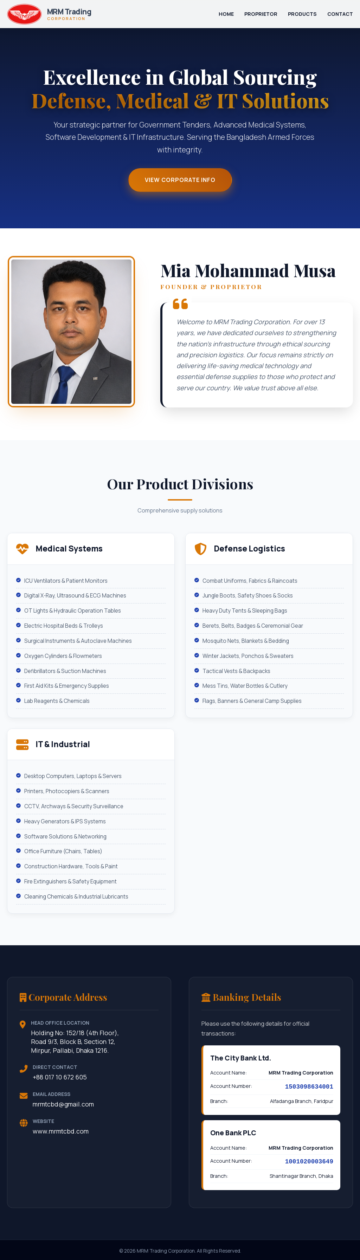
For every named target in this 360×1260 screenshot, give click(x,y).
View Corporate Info (180, 180)
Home (226, 14)
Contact (340, 14)
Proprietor (260, 14)
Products (302, 14)
